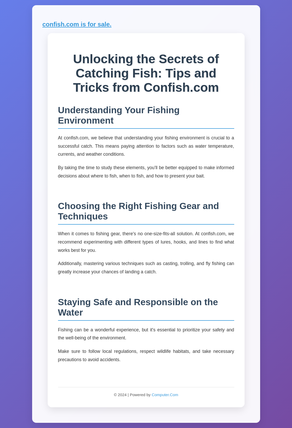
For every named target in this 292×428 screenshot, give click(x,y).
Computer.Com (165, 395)
